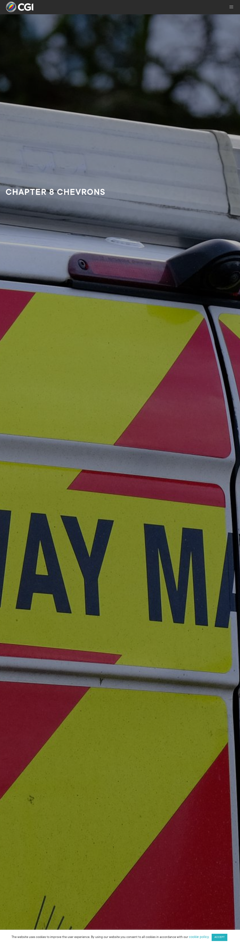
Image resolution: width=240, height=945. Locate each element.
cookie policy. (199, 937)
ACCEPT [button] (219, 937)
